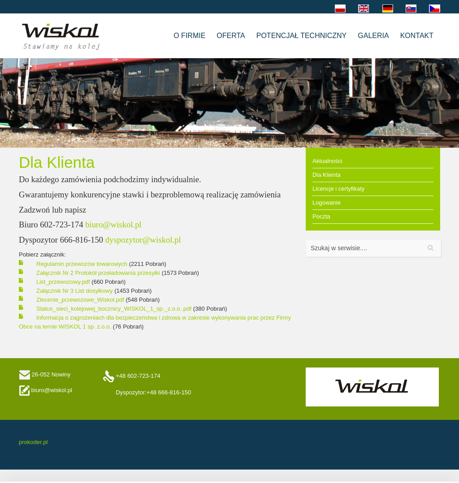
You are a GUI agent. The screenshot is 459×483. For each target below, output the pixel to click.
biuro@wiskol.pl (113, 224)
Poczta (321, 216)
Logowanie (326, 202)
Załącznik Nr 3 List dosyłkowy (75, 290)
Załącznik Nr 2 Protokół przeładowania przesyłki (99, 272)
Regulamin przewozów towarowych (82, 264)
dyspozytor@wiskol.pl (143, 239)
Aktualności (327, 161)
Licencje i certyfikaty (338, 188)
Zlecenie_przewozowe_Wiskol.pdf (81, 299)
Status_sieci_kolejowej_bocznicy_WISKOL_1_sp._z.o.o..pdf (114, 308)
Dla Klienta (326, 174)
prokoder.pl (33, 442)
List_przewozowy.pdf (63, 281)
